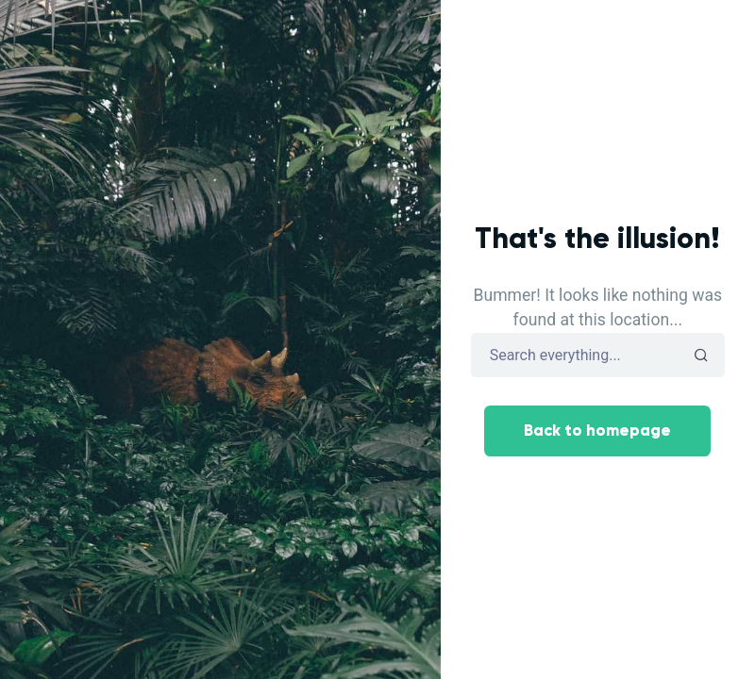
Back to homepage (597, 430)
